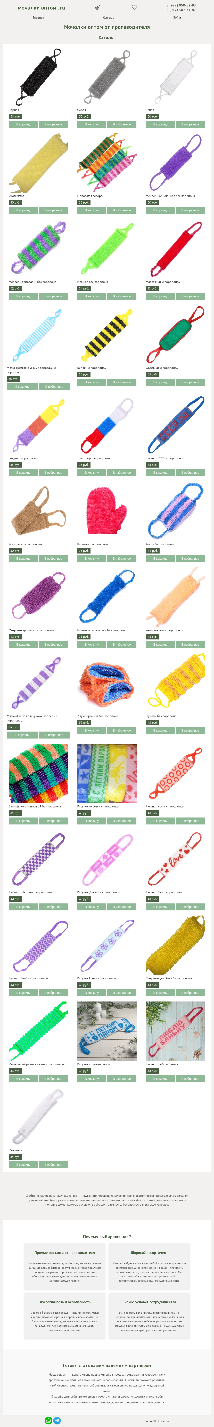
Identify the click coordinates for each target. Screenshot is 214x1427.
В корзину (23, 124)
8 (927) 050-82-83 (181, 5)
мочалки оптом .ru (41, 7)
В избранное (53, 124)
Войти (177, 17)
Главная (38, 17)
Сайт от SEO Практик (156, 1421)
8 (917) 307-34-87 (181, 10)
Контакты (108, 17)
